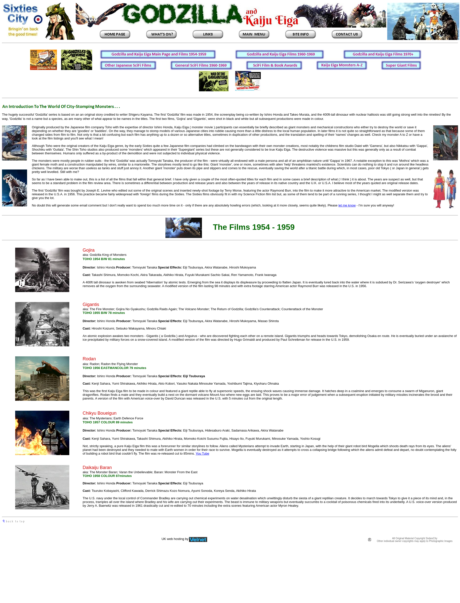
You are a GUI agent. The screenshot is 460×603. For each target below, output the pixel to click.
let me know (346, 205)
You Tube (202, 453)
